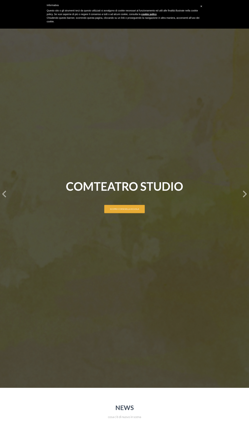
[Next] (244, 194)
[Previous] (4, 194)
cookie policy (149, 14)
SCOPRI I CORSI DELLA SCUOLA (124, 209)
